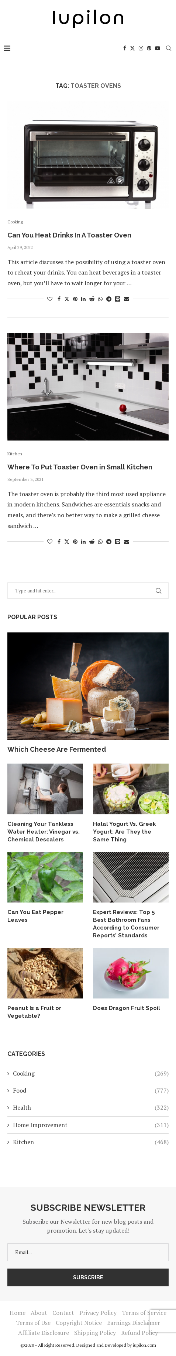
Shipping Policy (95, 1333)
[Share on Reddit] (91, 298)
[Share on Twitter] (66, 298)
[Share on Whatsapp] (100, 298)
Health (91, 1107)
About (39, 1313)
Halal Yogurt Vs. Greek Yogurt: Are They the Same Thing (124, 832)
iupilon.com (144, 1345)
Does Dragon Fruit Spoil (126, 1008)
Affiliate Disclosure (43, 1333)
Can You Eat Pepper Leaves (35, 916)
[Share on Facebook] (59, 298)
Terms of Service (144, 1313)
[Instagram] (141, 48)
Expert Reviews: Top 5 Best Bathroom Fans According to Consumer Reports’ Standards (126, 924)
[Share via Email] (126, 298)
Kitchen (91, 1142)
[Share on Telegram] (108, 298)
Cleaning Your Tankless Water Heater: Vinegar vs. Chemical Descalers (43, 832)
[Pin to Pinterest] (75, 298)
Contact (63, 1313)
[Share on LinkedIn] (83, 298)
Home (17, 1313)
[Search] (168, 48)
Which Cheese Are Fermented (56, 749)
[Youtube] (157, 48)
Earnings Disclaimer (133, 1323)
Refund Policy (139, 1333)
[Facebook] (124, 48)
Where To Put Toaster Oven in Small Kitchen (79, 467)
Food (91, 1090)
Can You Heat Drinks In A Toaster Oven (69, 235)
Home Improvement (91, 1125)
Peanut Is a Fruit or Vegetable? (34, 1012)
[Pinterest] (149, 48)
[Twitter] (132, 48)
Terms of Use (33, 1323)
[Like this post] (49, 298)
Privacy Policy (98, 1313)
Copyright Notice (79, 1323)
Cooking (91, 1073)
